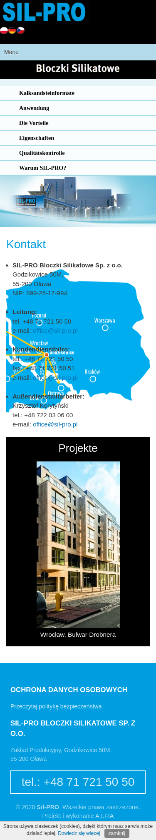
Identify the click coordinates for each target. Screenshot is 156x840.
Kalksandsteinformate (46, 93)
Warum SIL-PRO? (42, 168)
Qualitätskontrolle (41, 153)
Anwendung (34, 108)
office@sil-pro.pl (55, 330)
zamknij (117, 833)
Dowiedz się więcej (79, 833)
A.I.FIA (104, 816)
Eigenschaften (36, 138)
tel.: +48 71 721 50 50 (78, 781)
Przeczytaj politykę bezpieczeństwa (56, 706)
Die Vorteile (33, 123)
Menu (11, 52)
